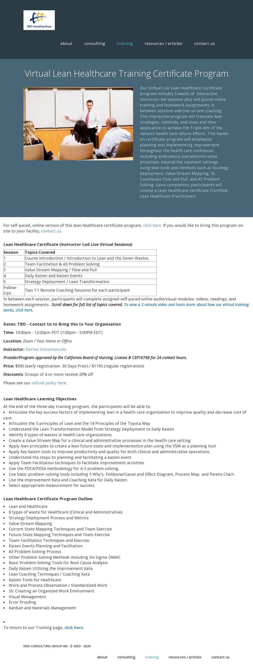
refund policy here (49, 382)
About (66, 43)
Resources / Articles (163, 43)
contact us (51, 231)
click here (152, 225)
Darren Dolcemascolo (46, 349)
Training (125, 43)
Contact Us (204, 43)
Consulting (94, 43)
